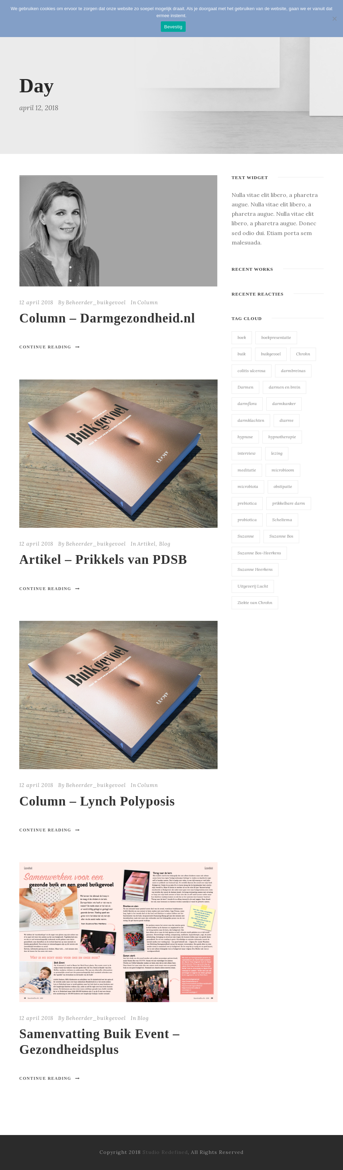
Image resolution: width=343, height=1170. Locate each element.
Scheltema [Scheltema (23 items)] (282, 519)
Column (147, 302)
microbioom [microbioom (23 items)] (283, 470)
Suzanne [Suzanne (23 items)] (246, 536)
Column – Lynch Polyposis (97, 801)
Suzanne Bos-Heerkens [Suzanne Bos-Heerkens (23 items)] (259, 552)
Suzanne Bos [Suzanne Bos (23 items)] (281, 536)
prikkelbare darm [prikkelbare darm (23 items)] (288, 503)
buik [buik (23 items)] (242, 353)
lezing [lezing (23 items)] (276, 453)
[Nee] (334, 18)
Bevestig (173, 26)
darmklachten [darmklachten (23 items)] (251, 420)
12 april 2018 (36, 302)
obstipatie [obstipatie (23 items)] (283, 486)
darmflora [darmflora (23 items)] (247, 403)
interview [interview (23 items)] (247, 453)
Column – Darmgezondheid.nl (107, 318)
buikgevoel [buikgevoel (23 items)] (271, 353)
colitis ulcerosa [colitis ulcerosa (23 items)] (252, 370)
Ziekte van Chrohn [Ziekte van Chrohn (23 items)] (255, 602)
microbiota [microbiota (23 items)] (248, 486)
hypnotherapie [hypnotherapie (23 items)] (282, 436)
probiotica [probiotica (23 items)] (247, 519)
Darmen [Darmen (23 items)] (245, 387)
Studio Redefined (165, 1152)
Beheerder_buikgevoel (96, 302)
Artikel (146, 543)
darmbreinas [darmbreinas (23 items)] (293, 370)
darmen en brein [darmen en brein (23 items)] (284, 387)
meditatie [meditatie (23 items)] (247, 470)
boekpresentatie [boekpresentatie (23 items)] (276, 337)
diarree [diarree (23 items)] (287, 420)
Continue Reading (49, 347)
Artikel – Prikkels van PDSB (103, 559)
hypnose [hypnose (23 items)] (245, 436)
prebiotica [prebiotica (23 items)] (247, 503)
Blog (165, 543)
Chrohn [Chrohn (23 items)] (303, 353)
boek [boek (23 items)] (242, 337)
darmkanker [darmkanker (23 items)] (284, 403)
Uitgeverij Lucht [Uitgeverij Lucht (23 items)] (253, 586)
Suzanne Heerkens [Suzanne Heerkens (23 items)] (255, 569)
